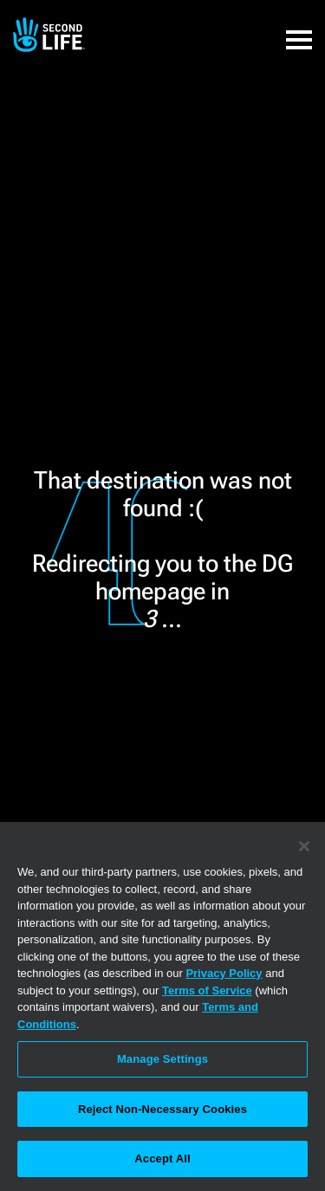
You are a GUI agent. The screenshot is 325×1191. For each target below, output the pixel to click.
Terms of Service (207, 990)
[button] (299, 30)
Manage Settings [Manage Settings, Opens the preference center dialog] (162, 1058)
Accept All (162, 1158)
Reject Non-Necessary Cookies (162, 1109)
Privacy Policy (223, 973)
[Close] (304, 846)
